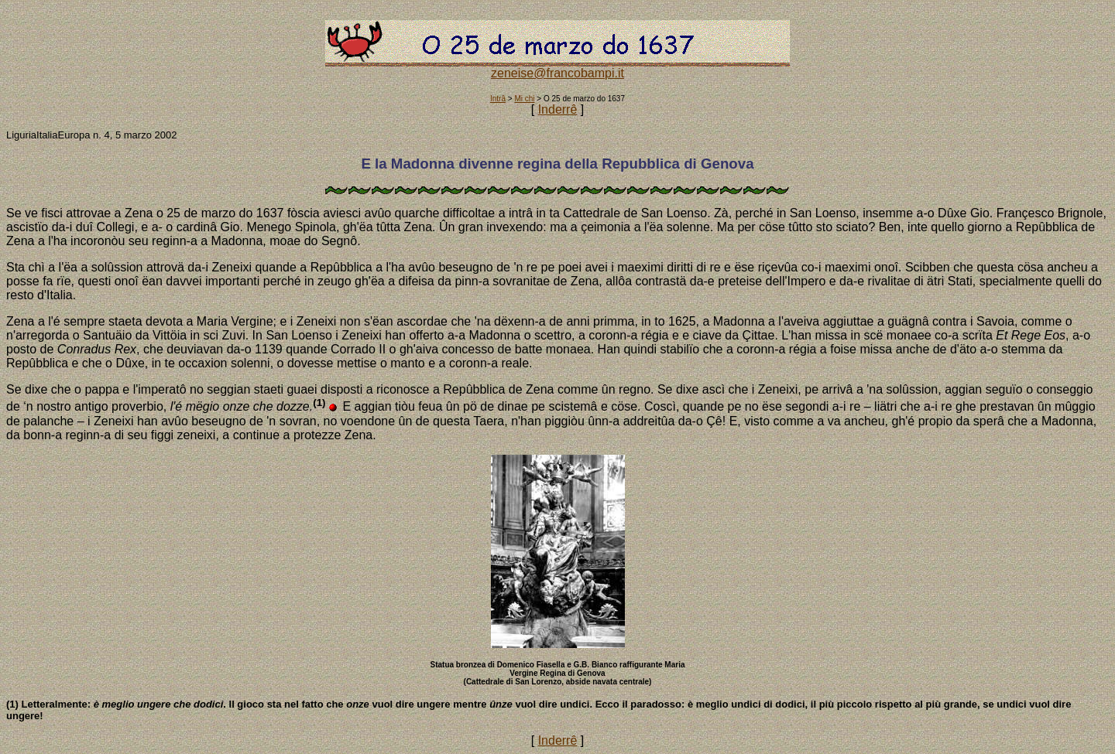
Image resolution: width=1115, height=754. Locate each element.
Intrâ (498, 98)
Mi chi (524, 98)
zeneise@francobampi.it (557, 73)
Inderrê (558, 109)
